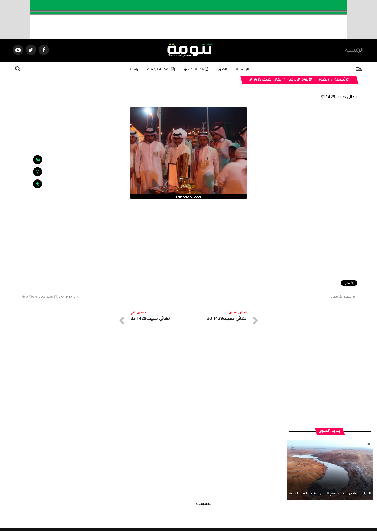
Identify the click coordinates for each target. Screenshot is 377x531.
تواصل (163, 484)
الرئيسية (354, 50)
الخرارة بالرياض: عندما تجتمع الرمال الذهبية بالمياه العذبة (330, 397)
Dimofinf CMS (193, 510)
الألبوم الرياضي (300, 80)
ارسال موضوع (140, 484)
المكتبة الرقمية (161, 70)
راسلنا (133, 70)
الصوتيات (180, 484)
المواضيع (221, 484)
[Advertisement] (188, 240)
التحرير (334, 297)
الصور (222, 70)
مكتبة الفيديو (196, 70)
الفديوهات (201, 484)
